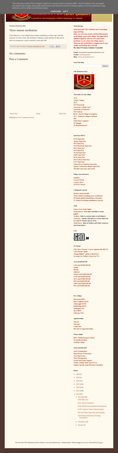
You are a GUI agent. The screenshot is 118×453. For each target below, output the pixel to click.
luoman (86, 442)
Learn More (56, 11)
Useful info (77, 326)
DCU (75, 103)
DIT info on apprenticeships (83, 329)
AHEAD (77, 272)
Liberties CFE (79, 313)
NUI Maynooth (79, 105)
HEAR (76, 270)
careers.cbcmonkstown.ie (86, 57)
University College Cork (82, 107)
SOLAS (76, 322)
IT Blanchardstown (80, 125)
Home (38, 114)
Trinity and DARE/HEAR (83, 274)
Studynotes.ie (78, 211)
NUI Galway (78, 112)
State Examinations (80, 351)
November (81, 422)
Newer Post (14, 114)
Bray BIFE (77, 311)
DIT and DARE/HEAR (82, 281)
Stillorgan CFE (79, 308)
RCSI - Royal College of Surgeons (85, 114)
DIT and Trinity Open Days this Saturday (91, 412)
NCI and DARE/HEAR (82, 286)
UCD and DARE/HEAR (82, 277)
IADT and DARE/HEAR (82, 283)
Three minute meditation (86, 403)
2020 (78, 374)
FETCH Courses (79, 184)
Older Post (62, 114)
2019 (78, 377)
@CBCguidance (85, 55)
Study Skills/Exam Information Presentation (92, 406)
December (81, 397)
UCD (75, 98)
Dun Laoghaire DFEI (81, 302)
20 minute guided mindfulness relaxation (88, 198)
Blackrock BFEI (79, 299)
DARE (76, 267)
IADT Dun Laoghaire (81, 121)
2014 (78, 394)
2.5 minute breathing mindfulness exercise (88, 200)
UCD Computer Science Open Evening (90, 409)
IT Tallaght (77, 123)
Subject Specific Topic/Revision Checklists (88, 365)
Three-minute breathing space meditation (88, 196)
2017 (78, 384)
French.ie (77, 218)
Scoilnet (76, 216)
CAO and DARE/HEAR (82, 265)
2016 (78, 387)
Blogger (100, 442)
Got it (65, 11)
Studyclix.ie (78, 223)
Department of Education (82, 353)
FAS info (77, 324)
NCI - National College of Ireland (85, 116)
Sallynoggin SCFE (80, 304)
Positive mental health (81, 193)
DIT (75, 119)
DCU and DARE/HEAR (82, 279)
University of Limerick (81, 109)
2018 (78, 381)
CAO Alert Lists (83, 400)
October (81, 425)
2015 (78, 391)
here (15, 35)
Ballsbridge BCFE (80, 306)
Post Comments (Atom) (26, 117)
